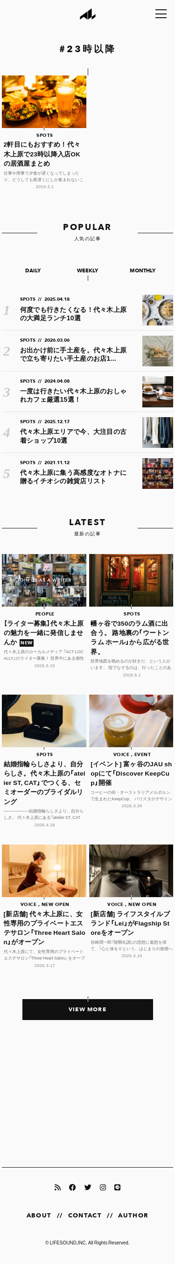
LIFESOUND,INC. (68, 1242)
